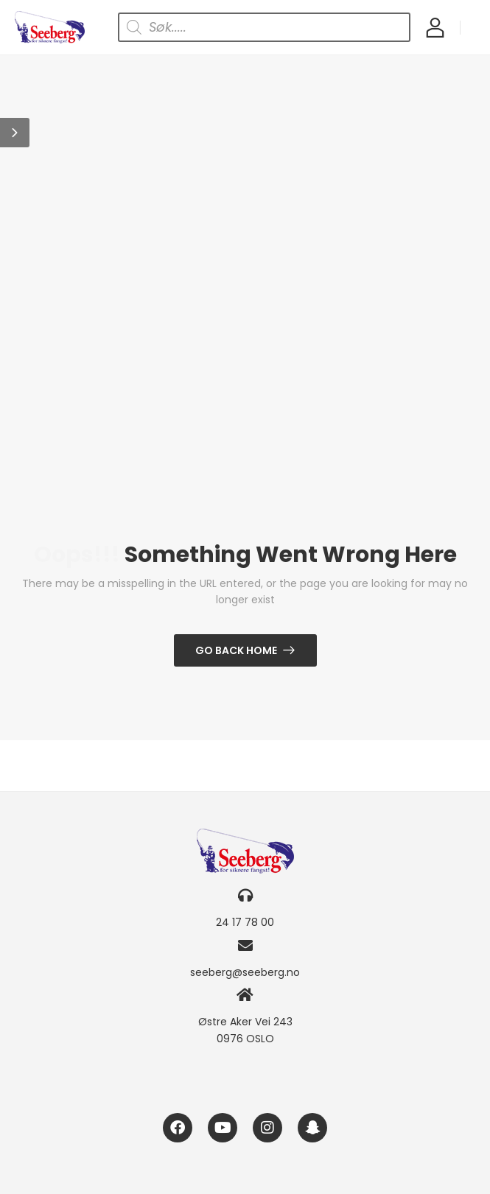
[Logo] (50, 27)
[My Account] (435, 27)
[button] (14, 132)
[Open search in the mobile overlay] (264, 27)
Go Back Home (236, 650)
